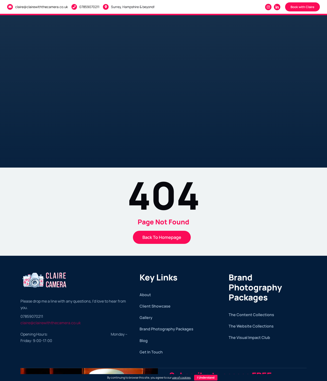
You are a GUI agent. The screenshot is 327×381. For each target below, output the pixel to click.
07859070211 (89, 7)
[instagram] (268, 7)
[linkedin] (277, 7)
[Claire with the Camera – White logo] (44, 272)
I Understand (205, 377)
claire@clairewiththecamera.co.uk (41, 7)
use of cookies (181, 378)
